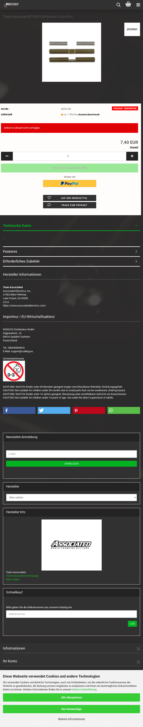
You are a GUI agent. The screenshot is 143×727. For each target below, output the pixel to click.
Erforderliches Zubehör (21, 261)
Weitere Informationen (71, 719)
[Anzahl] (69, 156)
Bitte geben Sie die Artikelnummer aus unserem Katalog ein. (39, 607)
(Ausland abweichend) (89, 114)
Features (10, 251)
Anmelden (72, 463)
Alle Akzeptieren (71, 697)
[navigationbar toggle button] (138, 5)
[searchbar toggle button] (118, 5)
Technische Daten (17, 225)
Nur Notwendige (71, 709)
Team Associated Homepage (22, 575)
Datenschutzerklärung (84, 689)
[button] (7, 156)
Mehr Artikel (12, 579)
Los (132, 623)
